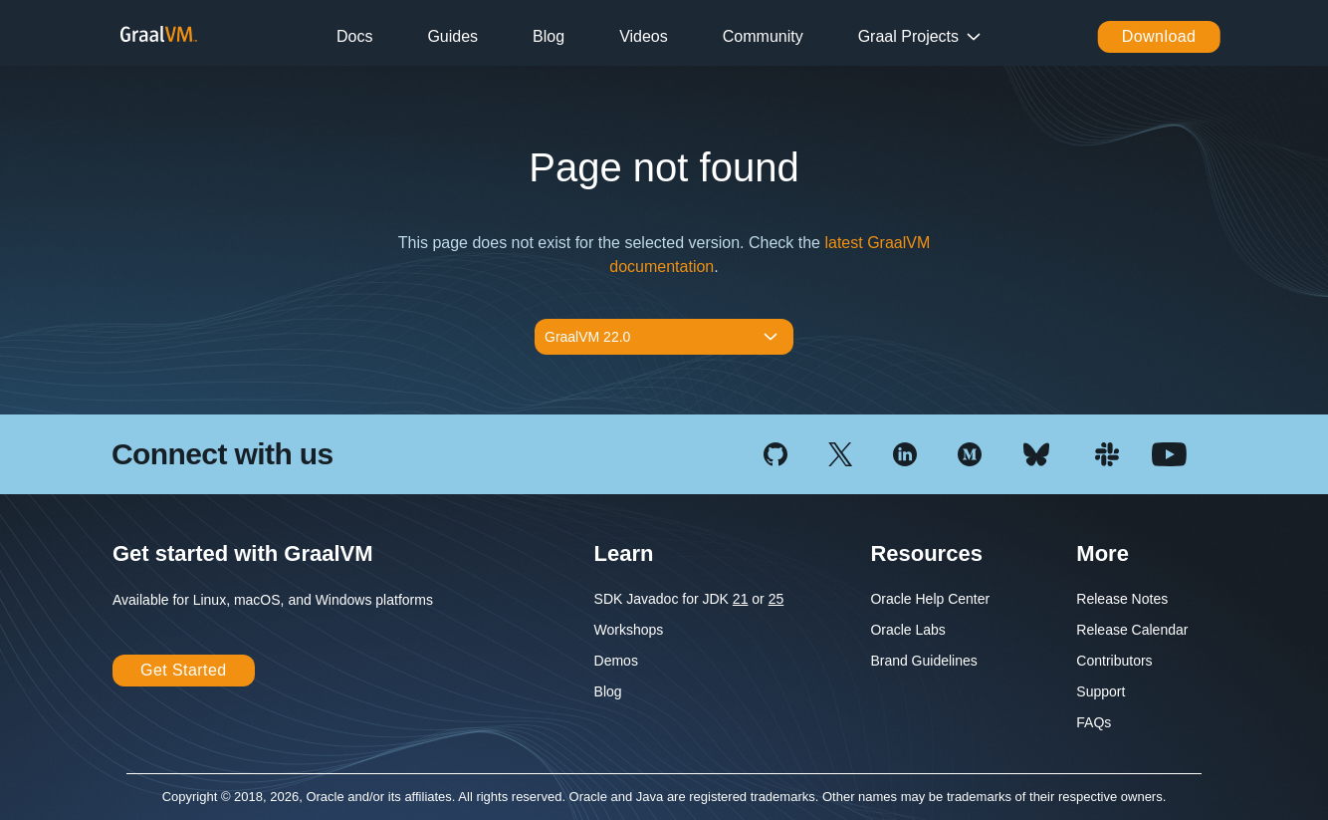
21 (741, 599)
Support (1100, 691)
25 (776, 599)
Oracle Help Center (930, 599)
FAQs (1093, 722)
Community (763, 36)
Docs (354, 36)
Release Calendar (1132, 630)
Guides (452, 36)
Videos (643, 36)
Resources (926, 553)
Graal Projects (908, 36)
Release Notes (1122, 599)
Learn (624, 553)
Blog (548, 36)
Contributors (1114, 661)
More (1102, 553)
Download (1159, 36)
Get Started (183, 670)
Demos (616, 661)
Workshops (629, 630)
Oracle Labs (907, 630)
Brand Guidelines (923, 661)
